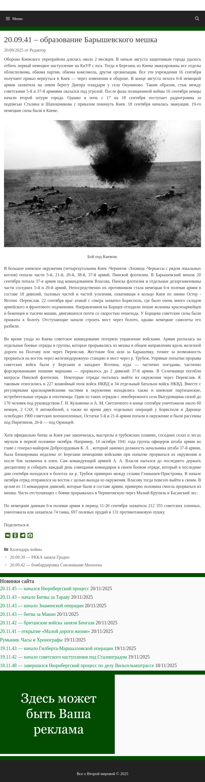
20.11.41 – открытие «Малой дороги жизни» (45, 631)
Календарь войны (26, 549)
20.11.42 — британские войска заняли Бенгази (47, 622)
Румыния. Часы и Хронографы (31, 640)
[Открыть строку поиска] (197, 19)
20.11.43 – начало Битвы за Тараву (35, 597)
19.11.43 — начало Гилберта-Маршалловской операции (56, 648)
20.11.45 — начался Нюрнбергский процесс (44, 588)
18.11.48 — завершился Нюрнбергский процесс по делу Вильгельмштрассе (77, 665)
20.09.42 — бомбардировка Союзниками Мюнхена (56, 565)
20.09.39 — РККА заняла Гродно (40, 557)
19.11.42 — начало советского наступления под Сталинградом (63, 657)
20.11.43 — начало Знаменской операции (42, 605)
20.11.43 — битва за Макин (28, 614)
